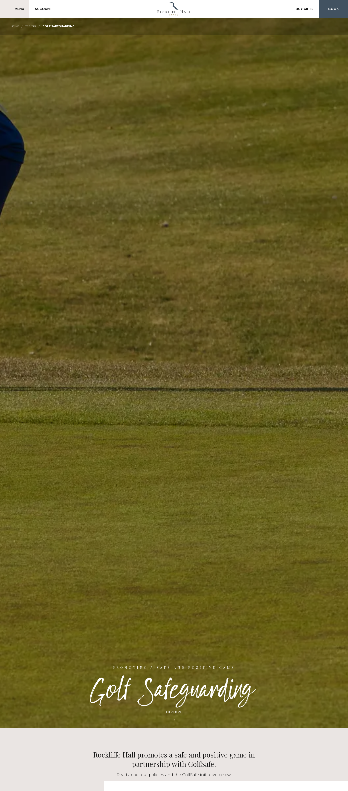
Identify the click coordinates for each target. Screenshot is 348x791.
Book (333, 9)
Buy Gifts (305, 9)
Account (43, 9)
